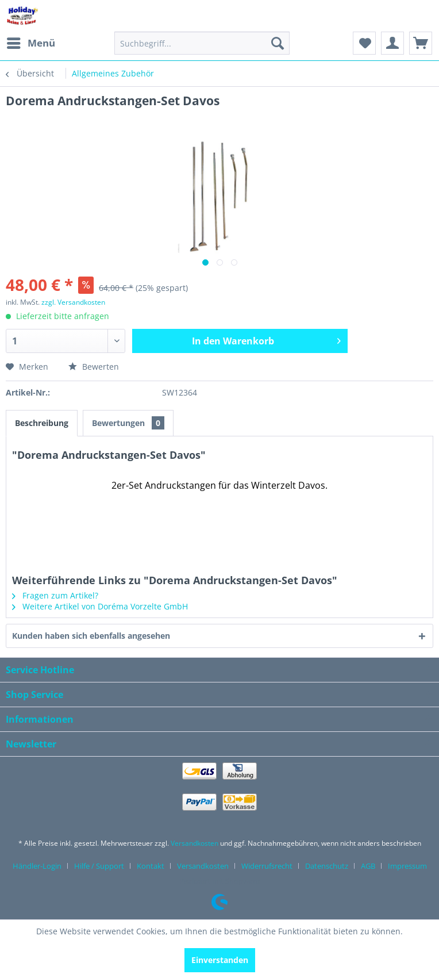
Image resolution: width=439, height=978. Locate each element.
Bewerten (93, 366)
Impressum (407, 866)
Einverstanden (219, 959)
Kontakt (150, 866)
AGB (368, 866)
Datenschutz (326, 866)
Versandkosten (194, 843)
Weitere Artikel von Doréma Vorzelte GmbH (100, 606)
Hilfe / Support (99, 866)
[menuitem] (30, 43)
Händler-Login (37, 866)
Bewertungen (128, 422)
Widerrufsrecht (266, 866)
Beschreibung (41, 422)
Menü (31, 41)
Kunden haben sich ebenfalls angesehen (91, 635)
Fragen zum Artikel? (55, 595)
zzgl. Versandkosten (73, 302)
